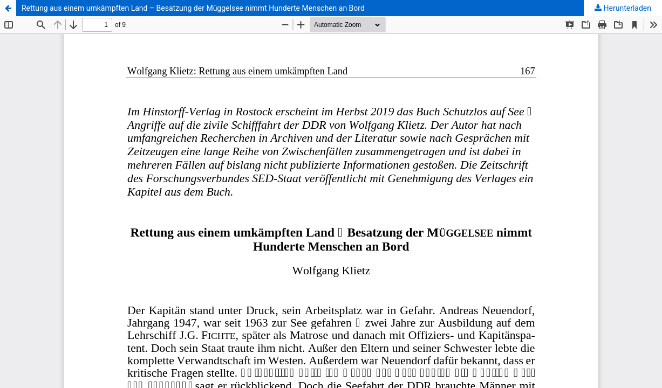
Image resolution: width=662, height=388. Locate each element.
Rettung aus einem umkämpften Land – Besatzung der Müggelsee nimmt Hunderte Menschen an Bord (193, 8)
